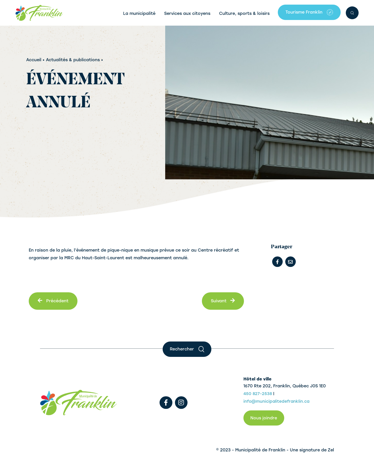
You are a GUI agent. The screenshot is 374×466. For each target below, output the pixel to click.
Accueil (33, 59)
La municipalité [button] (139, 13)
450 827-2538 (257, 393)
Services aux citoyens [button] (187, 13)
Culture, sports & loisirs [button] (244, 13)
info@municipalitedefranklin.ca (277, 401)
